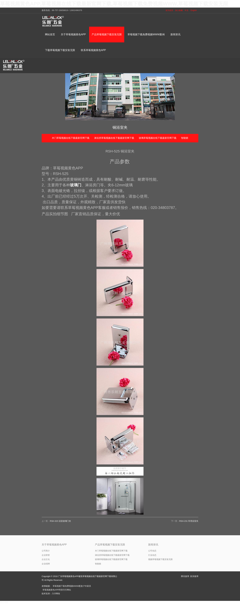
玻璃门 (75, 185)
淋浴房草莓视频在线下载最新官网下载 (114, 138)
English (194, 10)
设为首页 (169, 10)
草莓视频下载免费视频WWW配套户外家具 (72, 586)
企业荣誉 (46, 555)
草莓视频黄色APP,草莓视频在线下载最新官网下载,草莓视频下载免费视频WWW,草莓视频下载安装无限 (114, 4)
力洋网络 (56, 593)
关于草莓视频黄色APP (54, 544)
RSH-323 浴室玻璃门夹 (60, 521)
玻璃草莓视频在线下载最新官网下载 (157, 138)
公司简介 (46, 551)
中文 (186, 10)
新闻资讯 (153, 544)
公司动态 (152, 551)
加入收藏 (179, 10)
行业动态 (152, 555)
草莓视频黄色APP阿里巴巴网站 (56, 590)
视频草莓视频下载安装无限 (160, 559)
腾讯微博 (185, 576)
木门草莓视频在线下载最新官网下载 (70, 138)
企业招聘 (46, 564)
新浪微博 (194, 576)
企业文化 (46, 559)
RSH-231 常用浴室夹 (188, 521)
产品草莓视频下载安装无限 (110, 544)
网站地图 (4, 602)
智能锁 (184, 138)
